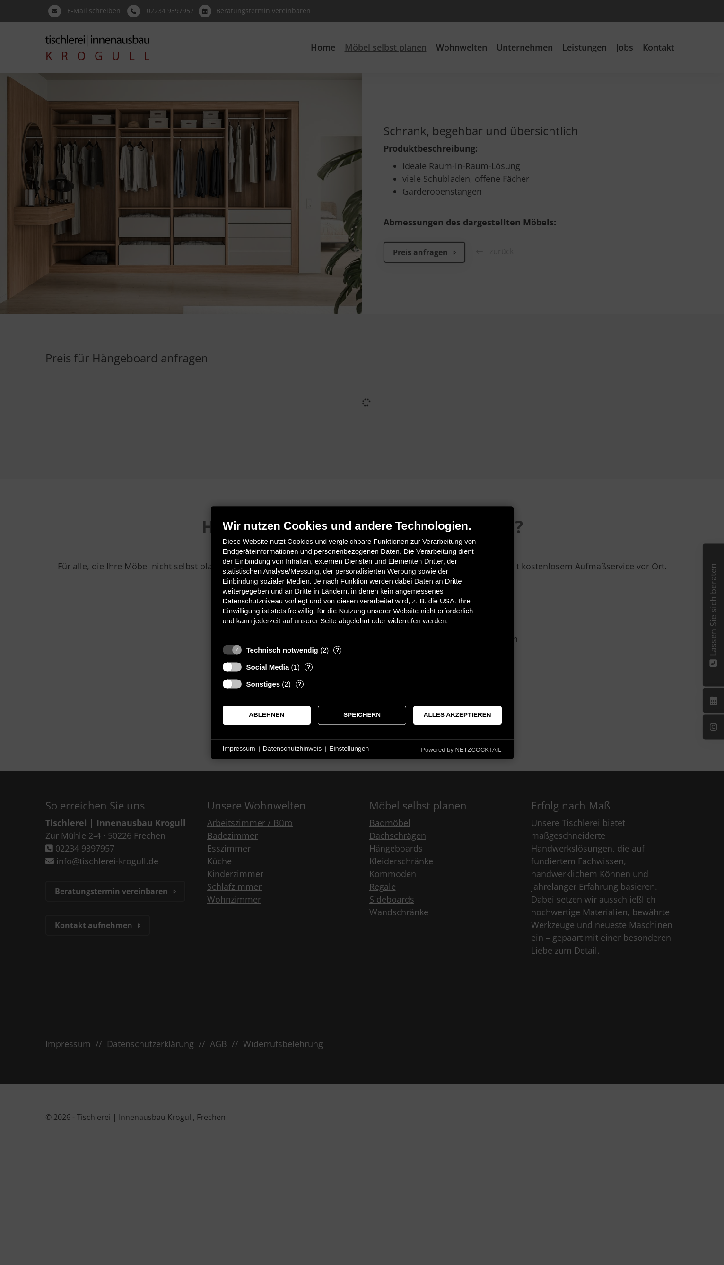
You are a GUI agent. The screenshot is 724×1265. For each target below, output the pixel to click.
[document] (362, 579)
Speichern (362, 715)
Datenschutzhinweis (292, 749)
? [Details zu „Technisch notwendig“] (338, 650)
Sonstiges (263, 684)
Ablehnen (266, 715)
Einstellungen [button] (349, 749)
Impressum (239, 749)
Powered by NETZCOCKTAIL (461, 749)
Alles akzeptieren (457, 715)
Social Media (267, 667)
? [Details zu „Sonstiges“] (299, 684)
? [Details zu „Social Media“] (308, 667)
